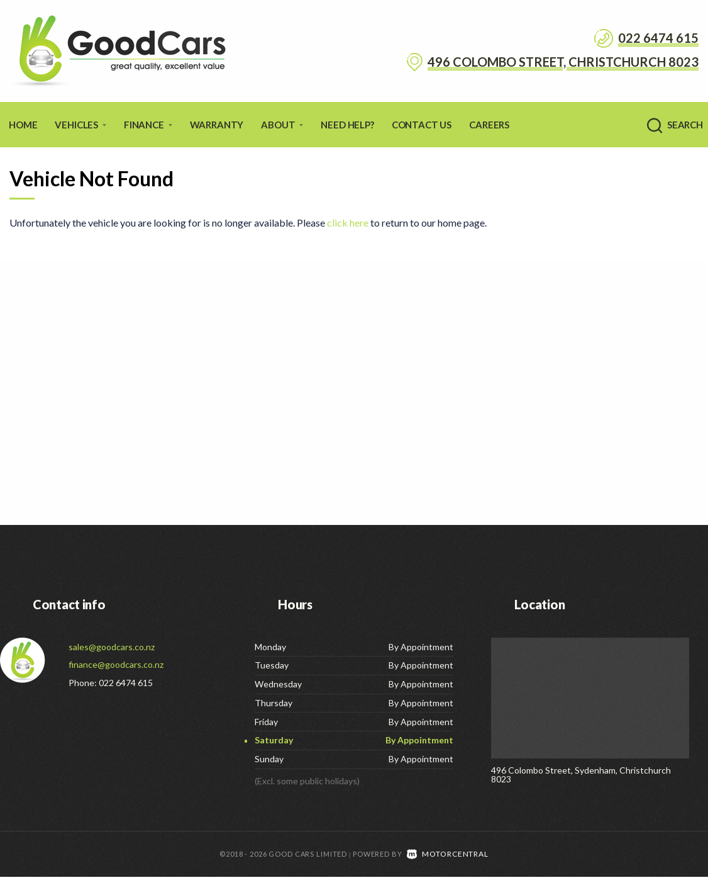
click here (347, 222)
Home (23, 124)
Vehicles (80, 124)
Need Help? (347, 124)
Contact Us (421, 124)
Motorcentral (448, 862)
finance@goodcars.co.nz (116, 664)
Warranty (217, 124)
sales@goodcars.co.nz (112, 646)
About (282, 124)
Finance (148, 124)
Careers (489, 124)
